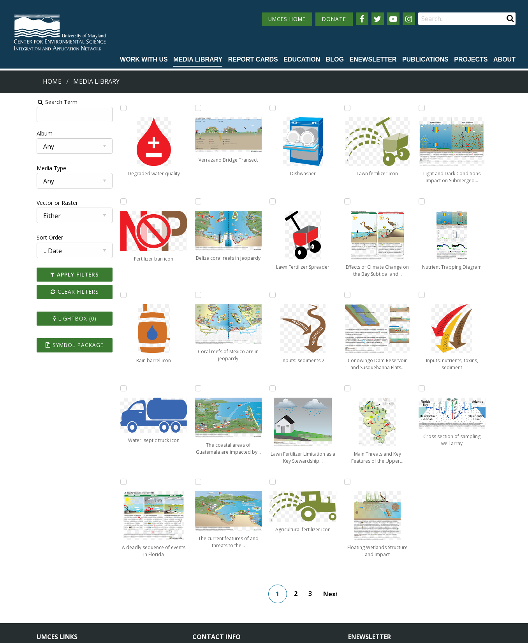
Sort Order (18, 237)
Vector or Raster (25, 202)
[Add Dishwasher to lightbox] (244, 295)
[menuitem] (144, 60)
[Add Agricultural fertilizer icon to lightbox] (315, 295)
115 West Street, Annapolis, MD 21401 (248, 559)
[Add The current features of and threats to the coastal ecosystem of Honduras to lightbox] (244, 201)
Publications (425, 59)
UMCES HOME (287, 19)
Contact (213, 593)
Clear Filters (48, 291)
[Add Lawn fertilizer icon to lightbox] (315, 388)
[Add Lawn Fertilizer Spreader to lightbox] (244, 388)
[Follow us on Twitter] (377, 18)
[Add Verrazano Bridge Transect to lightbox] (173, 201)
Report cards (253, 59)
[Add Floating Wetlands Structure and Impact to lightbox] (386, 388)
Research (48, 600)
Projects (471, 59)
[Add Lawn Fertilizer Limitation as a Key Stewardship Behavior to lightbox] (315, 201)
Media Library (197, 59)
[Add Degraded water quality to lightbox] (102, 108)
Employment (124, 586)
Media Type (20, 168)
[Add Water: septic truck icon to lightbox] (102, 388)
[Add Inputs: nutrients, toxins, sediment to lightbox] (457, 295)
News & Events (127, 572)
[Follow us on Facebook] (362, 18)
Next (336, 500)
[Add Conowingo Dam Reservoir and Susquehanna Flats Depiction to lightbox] (386, 201)
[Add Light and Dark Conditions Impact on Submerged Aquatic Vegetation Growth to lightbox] (457, 108)
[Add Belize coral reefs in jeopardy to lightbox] (173, 295)
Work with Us (144, 59)
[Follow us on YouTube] (393, 18)
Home (52, 81)
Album (13, 133)
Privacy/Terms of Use (214, 632)
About (504, 59)
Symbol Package (48, 345)
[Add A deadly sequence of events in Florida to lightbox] (173, 108)
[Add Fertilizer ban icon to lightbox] (102, 201)
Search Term (25, 102)
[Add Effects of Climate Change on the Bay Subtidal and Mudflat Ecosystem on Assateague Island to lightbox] (386, 108)
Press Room (123, 600)
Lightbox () (48, 318)
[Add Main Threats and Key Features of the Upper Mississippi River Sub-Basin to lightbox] (386, 295)
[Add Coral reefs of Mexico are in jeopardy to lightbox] (173, 388)
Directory (48, 586)
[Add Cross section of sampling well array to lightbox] (457, 388)
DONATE (334, 19)
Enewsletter (372, 59)
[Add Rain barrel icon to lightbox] (102, 295)
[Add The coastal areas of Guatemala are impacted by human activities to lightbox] (244, 108)
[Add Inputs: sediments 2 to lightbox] (315, 108)
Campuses (50, 572)
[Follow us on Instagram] (409, 18)
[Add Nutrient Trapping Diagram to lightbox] (457, 201)
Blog (335, 59)
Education (301, 59)
